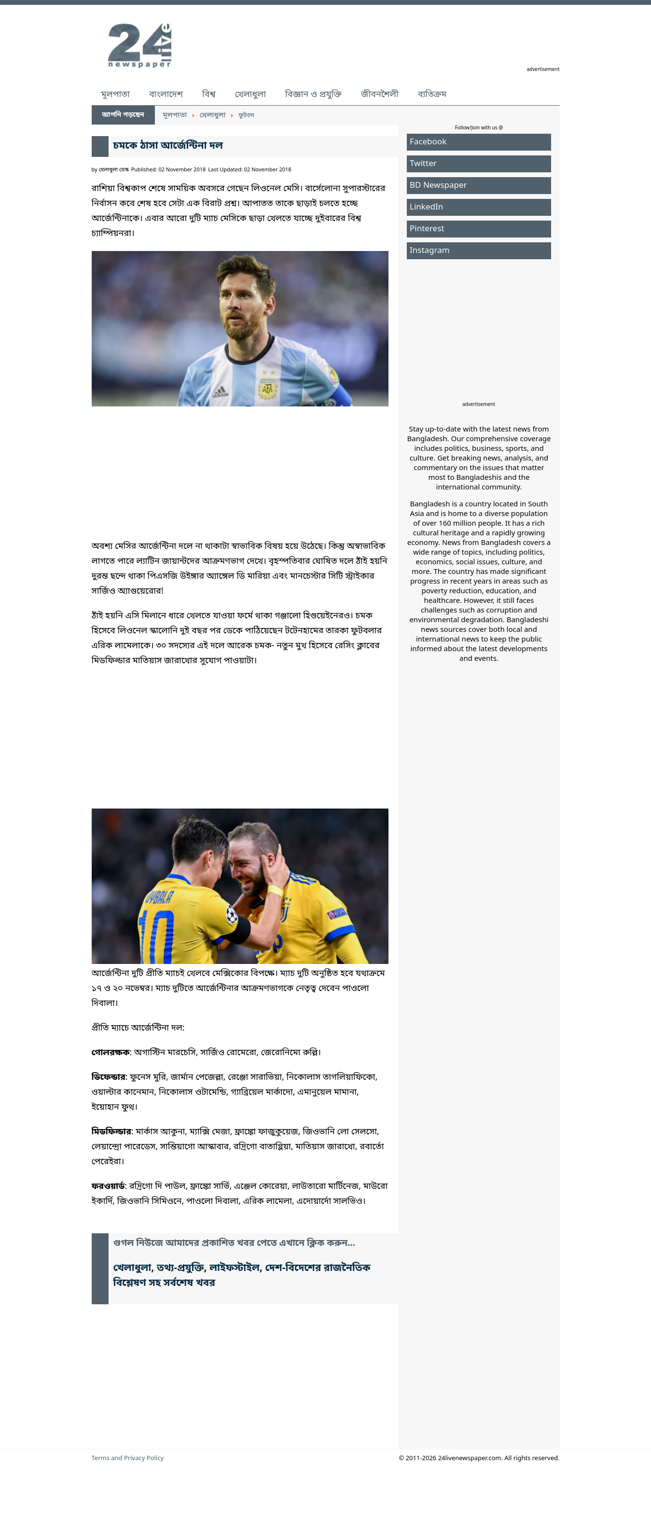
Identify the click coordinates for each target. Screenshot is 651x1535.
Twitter (423, 163)
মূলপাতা (115, 94)
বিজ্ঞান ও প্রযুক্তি (313, 94)
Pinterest (427, 229)
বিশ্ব (209, 94)
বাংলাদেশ (166, 94)
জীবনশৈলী (380, 94)
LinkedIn (426, 207)
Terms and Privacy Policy (128, 1458)
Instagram (430, 250)
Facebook (428, 142)
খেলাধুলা (250, 94)
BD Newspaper (438, 185)
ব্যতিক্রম (432, 94)
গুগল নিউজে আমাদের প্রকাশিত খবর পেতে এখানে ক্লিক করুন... (234, 1244)
